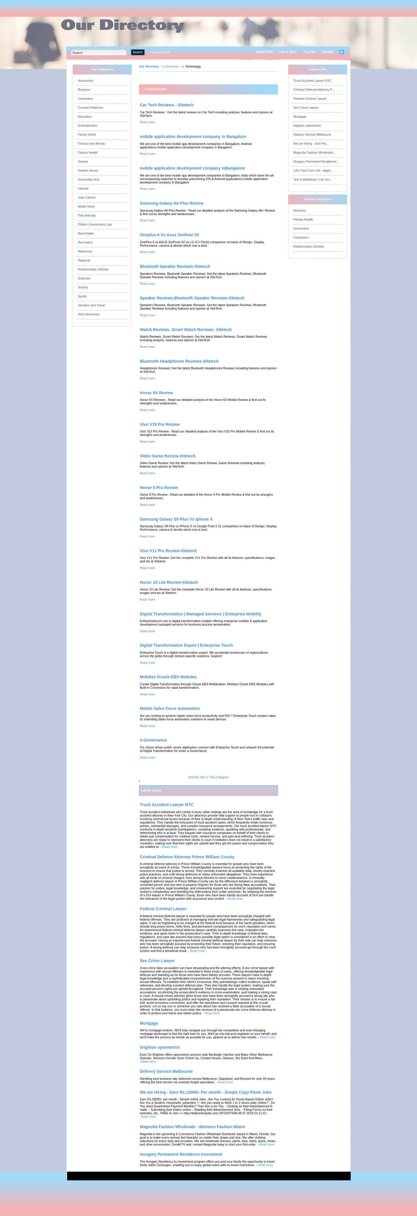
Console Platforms (90, 107)
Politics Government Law (95, 224)
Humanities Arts (89, 179)
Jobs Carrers (87, 197)
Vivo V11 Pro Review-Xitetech (168, 550)
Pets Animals (87, 215)
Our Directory (149, 66)
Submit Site (264, 51)
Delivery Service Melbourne (312, 134)
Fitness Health (88, 152)
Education (85, 116)
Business (84, 89)
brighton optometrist (307, 125)
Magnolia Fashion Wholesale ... (314, 152)
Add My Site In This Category (208, 777)
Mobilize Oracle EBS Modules (168, 677)
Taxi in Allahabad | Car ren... (312, 179)
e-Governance (153, 740)
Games (83, 161)
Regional (84, 260)
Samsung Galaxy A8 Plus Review (172, 203)
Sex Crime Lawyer (306, 107)
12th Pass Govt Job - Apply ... (313, 170)
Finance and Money (91, 143)
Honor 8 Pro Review (159, 487)
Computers (85, 98)
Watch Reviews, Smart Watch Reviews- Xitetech (186, 329)
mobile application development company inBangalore (192, 168)
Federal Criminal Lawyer (310, 98)
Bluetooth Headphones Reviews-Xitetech (179, 361)
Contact (327, 51)
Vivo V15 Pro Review (160, 424)
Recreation (85, 242)
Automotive (85, 80)
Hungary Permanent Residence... (316, 161)
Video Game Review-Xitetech (167, 456)
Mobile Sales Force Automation (170, 708)
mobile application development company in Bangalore (193, 136)
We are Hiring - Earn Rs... (311, 143)
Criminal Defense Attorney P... (313, 89)
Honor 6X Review (156, 392)
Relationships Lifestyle (93, 269)
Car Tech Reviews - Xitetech (167, 105)
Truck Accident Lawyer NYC (312, 80)
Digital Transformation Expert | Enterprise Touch (186, 645)
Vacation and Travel (91, 305)
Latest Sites (288, 51)
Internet (83, 188)
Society (83, 287)
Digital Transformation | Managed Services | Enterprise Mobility (200, 614)
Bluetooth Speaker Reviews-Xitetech (175, 266)
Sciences (84, 278)
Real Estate (86, 233)
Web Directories (89, 314)
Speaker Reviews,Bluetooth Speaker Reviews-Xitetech (192, 298)
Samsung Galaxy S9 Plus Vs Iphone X (176, 519)
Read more (147, 122)
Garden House (88, 170)
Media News (86, 206)
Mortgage (299, 116)
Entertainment (87, 125)
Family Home (87, 134)
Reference (85, 251)
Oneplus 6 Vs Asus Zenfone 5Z (169, 234)
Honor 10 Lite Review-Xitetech (169, 582)
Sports (82, 296)
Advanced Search (160, 52)
